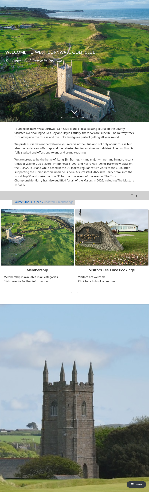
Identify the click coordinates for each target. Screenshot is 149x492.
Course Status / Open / (43, 202)
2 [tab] (77, 293)
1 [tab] (72, 293)
